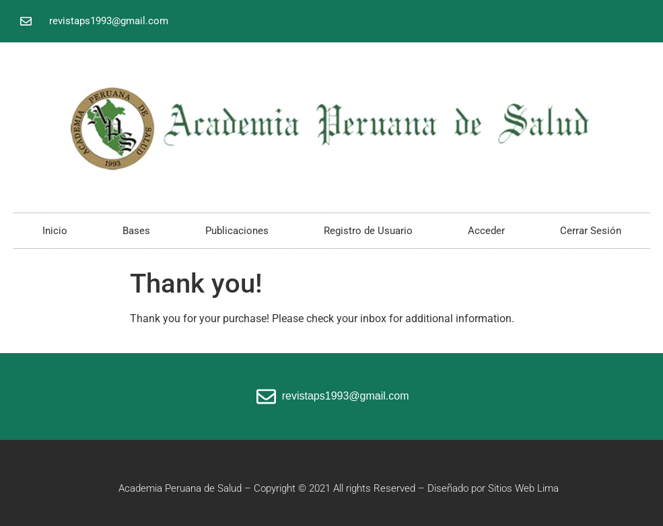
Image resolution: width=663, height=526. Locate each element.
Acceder (486, 231)
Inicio (54, 231)
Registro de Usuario (368, 231)
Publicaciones (237, 231)
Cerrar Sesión (590, 231)
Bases (136, 231)
